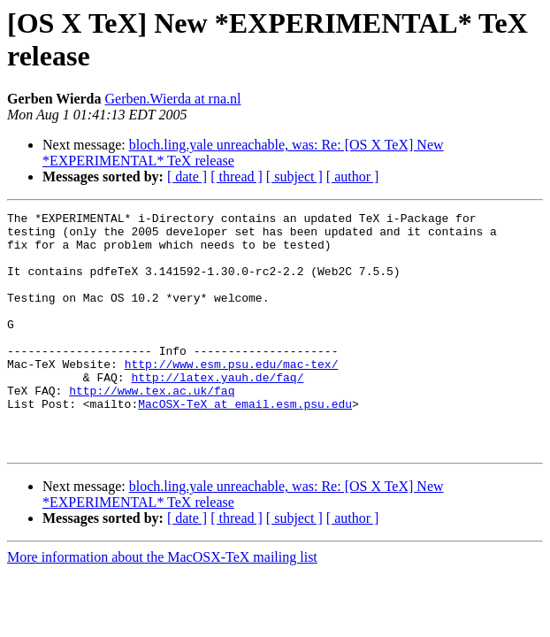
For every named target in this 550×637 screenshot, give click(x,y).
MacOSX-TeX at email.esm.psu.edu (245, 443)
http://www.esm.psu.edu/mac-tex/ (232, 395)
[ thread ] (236, 176)
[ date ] (187, 176)
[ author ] (352, 176)
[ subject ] (294, 176)
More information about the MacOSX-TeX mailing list (162, 604)
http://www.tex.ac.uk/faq (151, 427)
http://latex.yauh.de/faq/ (217, 411)
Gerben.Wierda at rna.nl (173, 98)
